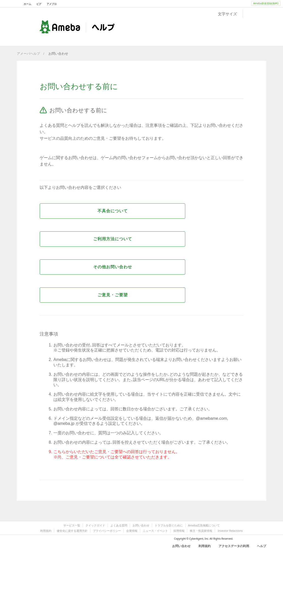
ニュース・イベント (155, 531)
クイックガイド (95, 525)
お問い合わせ (58, 53)
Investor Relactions (230, 531)
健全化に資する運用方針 (72, 531)
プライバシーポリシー (107, 531)
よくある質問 (118, 525)
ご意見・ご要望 (112, 295)
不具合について (112, 211)
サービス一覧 (71, 525)
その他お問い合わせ (112, 267)
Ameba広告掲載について (204, 525)
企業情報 (131, 531)
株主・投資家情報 (201, 531)
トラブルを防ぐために (169, 525)
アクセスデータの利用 (232, 546)
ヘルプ (259, 546)
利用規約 (45, 531)
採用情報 (179, 531)
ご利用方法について (112, 239)
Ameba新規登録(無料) (265, 3)
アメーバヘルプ (28, 53)
